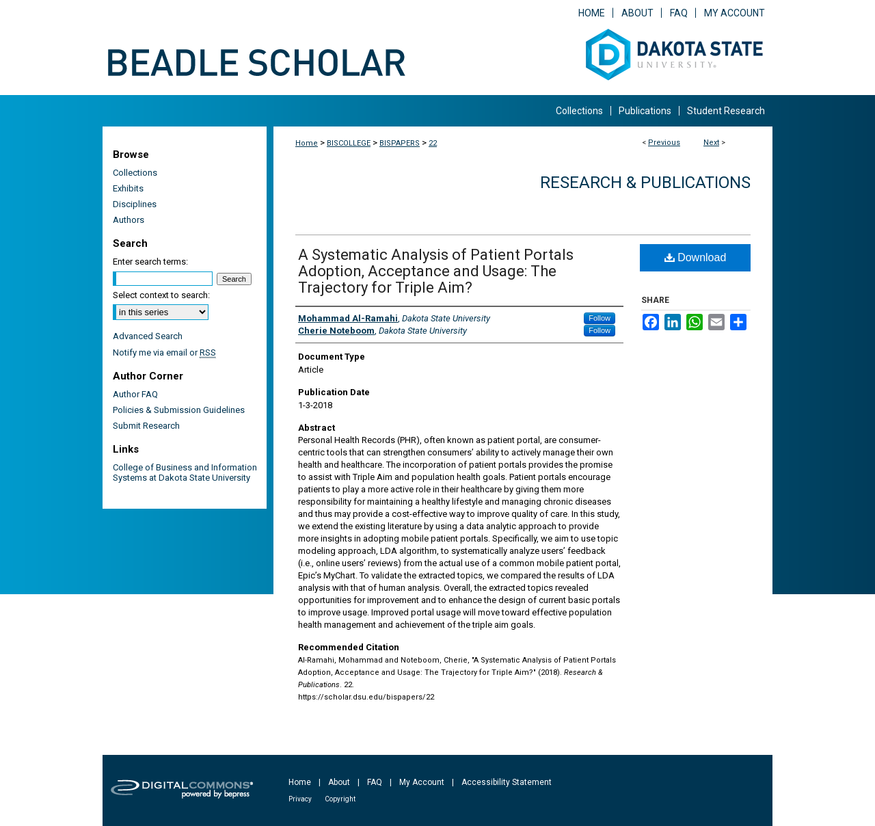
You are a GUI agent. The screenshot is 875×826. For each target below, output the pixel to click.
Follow (599, 318)
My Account (421, 782)
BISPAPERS (399, 143)
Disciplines (135, 204)
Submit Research (146, 426)
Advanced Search (148, 336)
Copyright (340, 799)
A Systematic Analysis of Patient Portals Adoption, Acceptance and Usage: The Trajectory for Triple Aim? (436, 271)
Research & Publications (645, 182)
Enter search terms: (150, 261)
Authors (128, 220)
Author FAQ (135, 394)
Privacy (300, 799)
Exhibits (128, 188)
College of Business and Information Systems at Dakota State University (185, 472)
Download (695, 257)
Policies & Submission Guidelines (179, 410)
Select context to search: (161, 295)
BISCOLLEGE (349, 143)
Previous (664, 142)
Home (306, 143)
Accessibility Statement (506, 782)
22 (433, 143)
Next (711, 142)
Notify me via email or (164, 352)
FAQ (374, 782)
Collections (135, 173)
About (339, 782)
